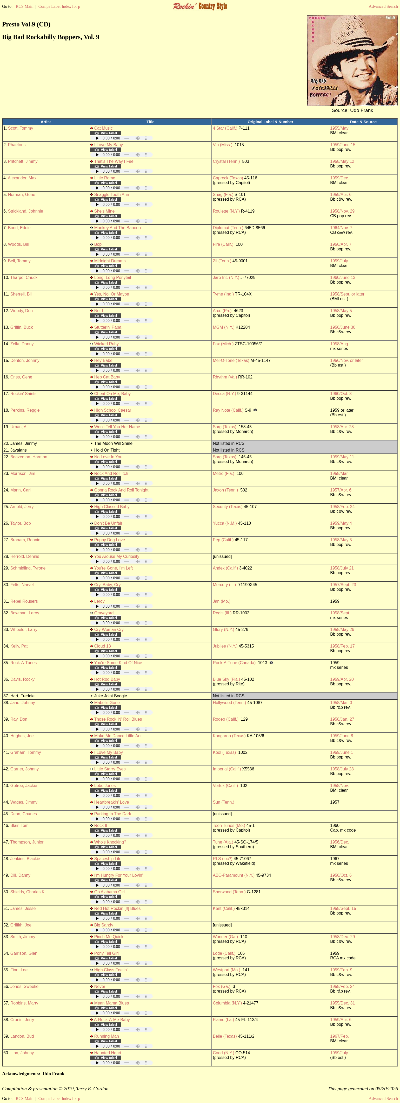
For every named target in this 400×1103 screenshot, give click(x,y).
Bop (98, 244)
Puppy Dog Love (109, 540)
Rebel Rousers (24, 601)
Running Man (106, 1036)
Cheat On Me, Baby (112, 393)
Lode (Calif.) (224, 953)
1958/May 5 (341, 310)
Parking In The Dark (112, 814)
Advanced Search (383, 6)
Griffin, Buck (21, 327)
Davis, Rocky (22, 679)
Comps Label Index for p (59, 6)
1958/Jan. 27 (342, 719)
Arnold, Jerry (22, 506)
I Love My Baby (108, 145)
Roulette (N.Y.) (226, 211)
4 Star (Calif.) (225, 128)
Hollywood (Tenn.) (229, 702)
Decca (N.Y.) (224, 393)
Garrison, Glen (23, 953)
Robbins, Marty (24, 1003)
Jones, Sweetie (24, 986)
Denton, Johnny (24, 360)
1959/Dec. (339, 178)
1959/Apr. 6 (340, 194)
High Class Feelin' (111, 970)
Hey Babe (103, 360)
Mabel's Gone (107, 702)
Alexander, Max (22, 178)
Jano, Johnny (22, 702)
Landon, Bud (22, 1036)
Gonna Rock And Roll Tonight (121, 490)
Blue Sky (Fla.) (226, 679)
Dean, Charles (23, 814)
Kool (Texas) (224, 752)
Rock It (100, 825)
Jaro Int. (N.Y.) (226, 277)
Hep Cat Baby (107, 377)
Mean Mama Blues (111, 1003)
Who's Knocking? (110, 842)
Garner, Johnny (24, 769)
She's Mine (104, 211)
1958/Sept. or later (347, 294)
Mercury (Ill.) (224, 584)
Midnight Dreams (110, 261)
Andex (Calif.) (225, 568)
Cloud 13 (102, 646)
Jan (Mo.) (221, 601)
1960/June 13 (342, 277)
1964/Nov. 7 (341, 228)
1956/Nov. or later (346, 360)
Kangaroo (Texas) (229, 736)
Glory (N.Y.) (223, 629)
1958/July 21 (342, 568)
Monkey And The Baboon (117, 228)
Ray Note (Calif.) (228, 410)
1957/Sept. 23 (343, 584)
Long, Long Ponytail (112, 277)
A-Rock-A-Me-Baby (112, 1019)
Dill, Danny (20, 875)
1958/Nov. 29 (342, 211)
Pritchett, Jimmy (23, 161)
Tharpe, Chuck (23, 277)
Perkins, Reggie (25, 410)
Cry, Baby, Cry (107, 584)
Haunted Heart (107, 1053)
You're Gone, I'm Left (113, 568)
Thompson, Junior (26, 842)
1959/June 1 (341, 752)
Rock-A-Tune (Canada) (234, 663)
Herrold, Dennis (24, 556)
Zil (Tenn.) (222, 261)
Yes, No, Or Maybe (111, 294)
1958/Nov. (339, 785)
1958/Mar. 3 (341, 702)
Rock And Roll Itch (111, 473)
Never (99, 986)
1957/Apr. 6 (340, 490)
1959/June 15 (342, 145)
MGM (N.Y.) (223, 327)
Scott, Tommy (20, 128)
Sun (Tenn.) (223, 802)
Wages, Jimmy (23, 802)
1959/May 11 (342, 457)
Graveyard (104, 613)
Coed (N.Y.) (223, 1053)
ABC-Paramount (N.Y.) (234, 875)
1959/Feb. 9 (341, 970)
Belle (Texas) (225, 1036)
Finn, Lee (19, 970)
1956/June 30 (342, 327)
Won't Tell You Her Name (117, 427)
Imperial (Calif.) (227, 769)
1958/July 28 (342, 769)
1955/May (339, 128)
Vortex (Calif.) (225, 785)
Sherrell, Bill (21, 294)
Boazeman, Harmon (28, 457)
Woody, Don (21, 310)
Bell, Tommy (19, 261)
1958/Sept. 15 (343, 908)
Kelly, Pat (19, 646)
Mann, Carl (20, 490)
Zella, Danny (22, 344)
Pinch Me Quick (108, 937)
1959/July (339, 261)
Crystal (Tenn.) (226, 161)
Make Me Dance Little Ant (118, 736)
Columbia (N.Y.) (227, 1003)
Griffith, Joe (21, 925)
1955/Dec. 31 (342, 1003)
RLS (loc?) (222, 858)
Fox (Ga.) (221, 986)
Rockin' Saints (23, 393)
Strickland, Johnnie (25, 211)
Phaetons (17, 145)
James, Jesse (23, 908)
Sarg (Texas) (224, 427)
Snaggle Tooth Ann (111, 194)
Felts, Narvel (22, 584)
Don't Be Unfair (108, 523)
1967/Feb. (339, 1036)
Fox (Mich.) (223, 344)
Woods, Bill (18, 244)
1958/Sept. (340, 613)
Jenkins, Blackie (25, 858)
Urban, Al (19, 427)
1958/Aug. (339, 344)
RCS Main (24, 6)
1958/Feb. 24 (342, 506)
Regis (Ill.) (222, 613)
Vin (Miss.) (222, 145)
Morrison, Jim (22, 473)
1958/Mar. (339, 473)
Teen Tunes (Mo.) (229, 825)
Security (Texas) (228, 506)
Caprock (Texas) (228, 178)
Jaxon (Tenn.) (225, 490)
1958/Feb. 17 (342, 646)
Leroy (99, 601)
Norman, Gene (21, 194)
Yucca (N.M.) (225, 523)
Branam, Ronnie (25, 540)
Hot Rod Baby (107, 679)
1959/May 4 (341, 523)
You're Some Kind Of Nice (118, 663)
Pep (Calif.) (223, 540)
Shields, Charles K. (28, 892)
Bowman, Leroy (24, 613)
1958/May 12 (342, 161)
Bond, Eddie (19, 228)
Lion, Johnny (22, 1053)
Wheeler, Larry (23, 629)
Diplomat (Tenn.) (228, 228)
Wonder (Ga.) (225, 937)
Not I (98, 310)
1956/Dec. (339, 842)
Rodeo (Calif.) (225, 719)
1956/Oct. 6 (341, 875)
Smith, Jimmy (22, 937)
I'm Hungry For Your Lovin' (118, 875)
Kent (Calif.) (224, 908)
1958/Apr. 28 (342, 427)
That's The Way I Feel (114, 161)
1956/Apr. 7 (340, 244)
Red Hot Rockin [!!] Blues (117, 908)
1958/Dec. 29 (342, 937)
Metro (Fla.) (223, 473)
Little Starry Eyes (110, 769)
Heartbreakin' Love (111, 802)
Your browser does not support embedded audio (121, 138)
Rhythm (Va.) (225, 377)
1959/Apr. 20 (342, 679)
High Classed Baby (112, 506)
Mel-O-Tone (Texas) (231, 360)
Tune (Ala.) (223, 842)
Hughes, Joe (22, 736)
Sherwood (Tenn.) (229, 892)
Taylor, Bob (20, 523)
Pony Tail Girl (106, 953)
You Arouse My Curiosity (116, 556)
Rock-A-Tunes (23, 663)
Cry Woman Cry (109, 629)
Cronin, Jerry (22, 1019)
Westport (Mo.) (226, 970)
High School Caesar (112, 410)
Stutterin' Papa (107, 327)
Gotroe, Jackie (23, 785)
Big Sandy (103, 925)
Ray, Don (19, 719)
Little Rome (104, 178)
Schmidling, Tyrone (28, 568)
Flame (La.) (223, 1019)
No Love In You (108, 457)
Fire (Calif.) (223, 244)
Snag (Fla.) (223, 194)
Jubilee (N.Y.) (225, 646)
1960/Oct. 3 (341, 393)
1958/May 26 (342, 629)
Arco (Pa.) (222, 310)
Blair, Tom (19, 825)
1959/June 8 (341, 736)
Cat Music (103, 128)
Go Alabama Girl (109, 892)
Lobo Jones (105, 785)
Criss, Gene (21, 377)
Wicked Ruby (106, 344)
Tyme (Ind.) (223, 294)
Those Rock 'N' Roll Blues (118, 719)
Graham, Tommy (25, 752)
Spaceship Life (108, 858)
